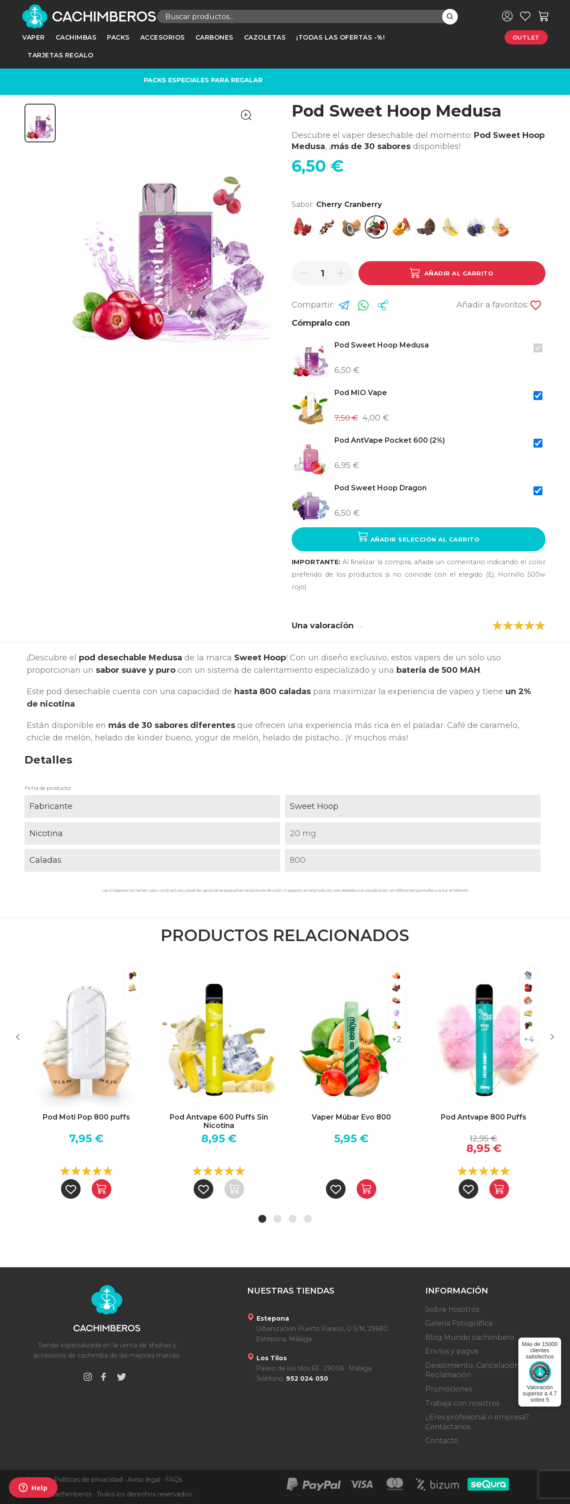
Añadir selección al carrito (419, 537)
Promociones (448, 1389)
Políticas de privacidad (88, 1480)
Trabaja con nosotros (462, 1403)
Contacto (441, 1440)
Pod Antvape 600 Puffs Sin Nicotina (219, 1121)
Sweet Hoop (314, 806)
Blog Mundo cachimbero (469, 1337)
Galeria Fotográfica (459, 1323)
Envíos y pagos (451, 1351)
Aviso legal (143, 1480)
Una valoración (327, 625)
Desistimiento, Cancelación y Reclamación (475, 1370)
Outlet (526, 37)
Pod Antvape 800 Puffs (483, 1117)
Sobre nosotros (452, 1309)
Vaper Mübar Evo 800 (351, 1117)
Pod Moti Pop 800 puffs (86, 1117)
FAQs (173, 1480)
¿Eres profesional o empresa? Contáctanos (477, 1422)
